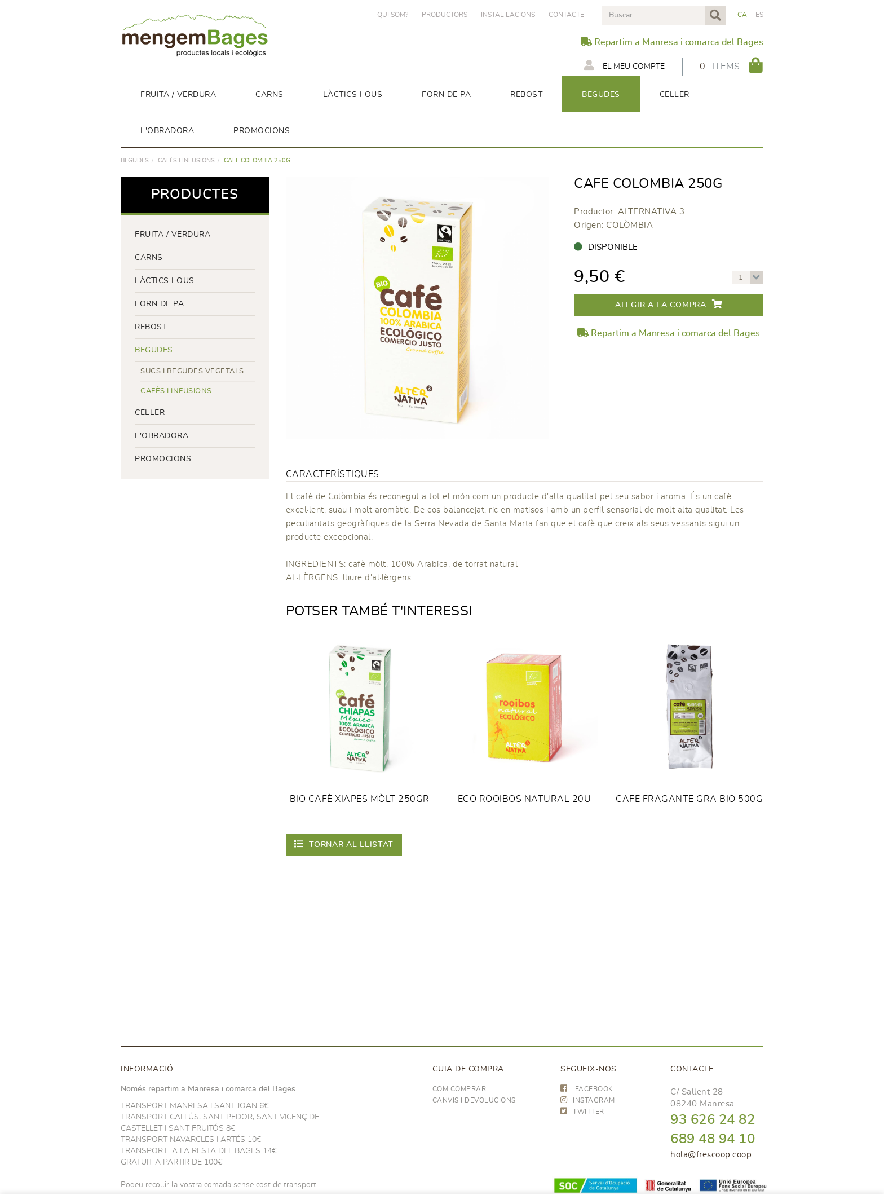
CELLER (150, 413)
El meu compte (622, 65)
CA (742, 14)
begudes (135, 160)
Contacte (566, 14)
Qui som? (392, 14)
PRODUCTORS (444, 14)
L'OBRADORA (161, 436)
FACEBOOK (586, 1089)
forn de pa (159, 304)
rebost (151, 327)
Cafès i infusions (186, 160)
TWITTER (582, 1111)
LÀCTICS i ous (165, 281)
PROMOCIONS (163, 459)
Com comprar (459, 1089)
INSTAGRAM (587, 1100)
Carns (149, 258)
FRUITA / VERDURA (172, 235)
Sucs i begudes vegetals (192, 371)
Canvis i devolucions (474, 1100)
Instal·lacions (508, 14)
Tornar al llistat (344, 844)
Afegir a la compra (668, 304)
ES (759, 14)
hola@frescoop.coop (711, 1154)
